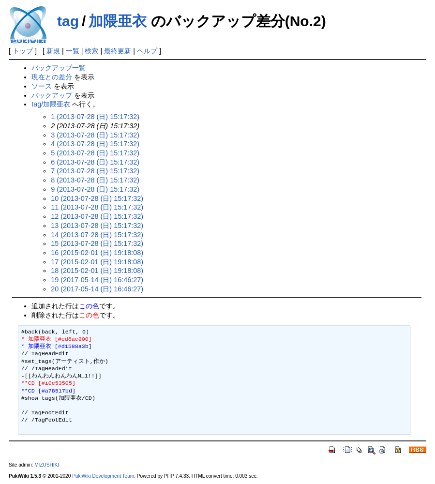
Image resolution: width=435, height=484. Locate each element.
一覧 (72, 51)
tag (68, 21)
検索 (91, 51)
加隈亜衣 (118, 21)
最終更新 (117, 51)
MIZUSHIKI (46, 465)
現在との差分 (51, 77)
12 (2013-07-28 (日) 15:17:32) (97, 216)
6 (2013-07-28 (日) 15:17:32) (95, 162)
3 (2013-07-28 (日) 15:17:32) (95, 135)
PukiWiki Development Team (103, 476)
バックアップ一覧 (58, 68)
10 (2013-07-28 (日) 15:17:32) (97, 198)
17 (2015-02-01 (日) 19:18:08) (97, 262)
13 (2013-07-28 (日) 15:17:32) (97, 225)
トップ (23, 51)
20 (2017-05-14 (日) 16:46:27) (97, 289)
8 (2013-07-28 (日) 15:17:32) (95, 180)
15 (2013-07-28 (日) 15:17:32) (97, 243)
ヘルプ (147, 51)
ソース (41, 86)
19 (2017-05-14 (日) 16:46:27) (97, 280)
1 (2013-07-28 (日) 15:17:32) (95, 117)
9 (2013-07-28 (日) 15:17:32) (95, 189)
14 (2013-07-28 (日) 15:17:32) (97, 235)
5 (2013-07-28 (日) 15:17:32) (95, 153)
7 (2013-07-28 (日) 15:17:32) (95, 171)
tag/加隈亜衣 (50, 104)
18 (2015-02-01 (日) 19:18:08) (97, 270)
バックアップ (51, 95)
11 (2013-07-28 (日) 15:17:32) (97, 207)
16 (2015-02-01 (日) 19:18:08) (97, 253)
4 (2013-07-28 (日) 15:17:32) (95, 144)
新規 (53, 51)
